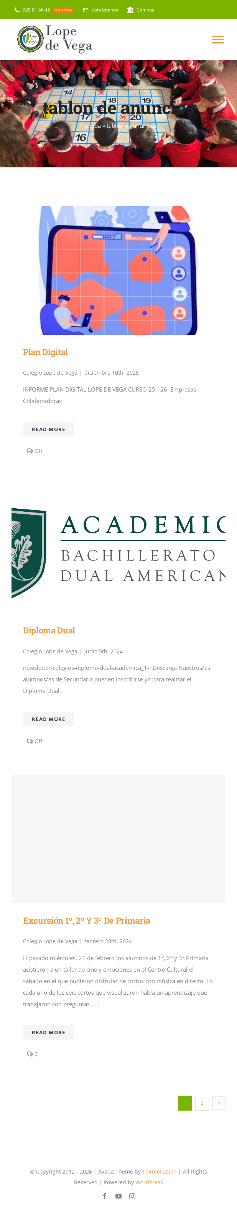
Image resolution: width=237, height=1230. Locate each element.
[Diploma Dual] (118, 490)
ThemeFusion (159, 1171)
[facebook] (105, 1196)
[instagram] (132, 1196)
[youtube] (118, 1196)
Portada (90, 125)
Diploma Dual (49, 630)
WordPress (149, 1182)
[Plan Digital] (118, 212)
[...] (95, 1004)
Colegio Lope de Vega (50, 372)
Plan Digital (45, 351)
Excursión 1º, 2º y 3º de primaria (86, 920)
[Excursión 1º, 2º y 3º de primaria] (118, 839)
